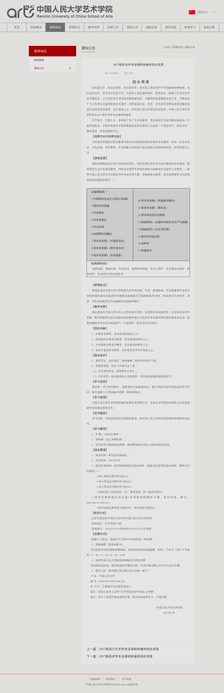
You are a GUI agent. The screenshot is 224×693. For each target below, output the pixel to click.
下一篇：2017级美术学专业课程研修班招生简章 (120, 656)
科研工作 (113, 27)
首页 (17, 27)
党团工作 (132, 27)
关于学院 (128, 679)
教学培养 (93, 27)
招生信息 (170, 27)
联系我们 (112, 679)
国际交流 (151, 27)
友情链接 (96, 679)
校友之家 (209, 27)
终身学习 (190, 27)
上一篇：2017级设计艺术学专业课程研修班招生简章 (123, 649)
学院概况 (36, 27)
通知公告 (39, 68)
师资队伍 (74, 27)
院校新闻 (39, 60)
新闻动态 (55, 27)
